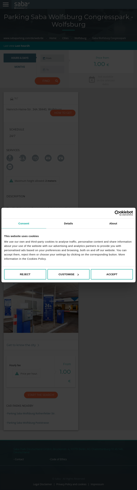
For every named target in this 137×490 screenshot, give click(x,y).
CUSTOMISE (69, 274)
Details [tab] (68, 223)
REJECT (25, 274)
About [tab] (113, 223)
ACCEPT (111, 274)
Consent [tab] (23, 223)
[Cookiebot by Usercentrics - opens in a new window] (117, 213)
